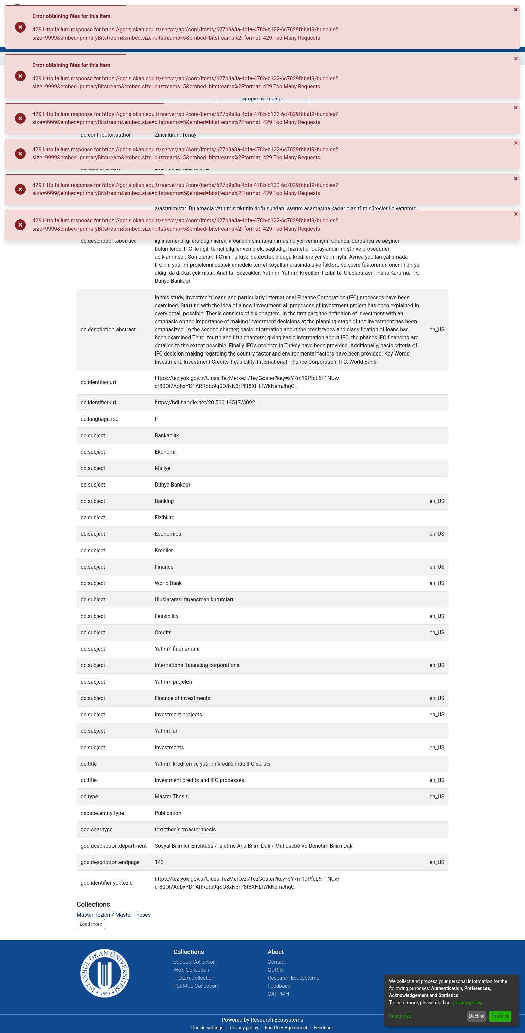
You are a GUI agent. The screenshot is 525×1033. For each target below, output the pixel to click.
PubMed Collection (196, 986)
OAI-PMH (278, 994)
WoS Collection (191, 970)
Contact (277, 962)
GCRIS (275, 970)
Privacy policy (244, 1027)
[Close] (516, 10)
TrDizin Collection (194, 978)
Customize (400, 1016)
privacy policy (467, 1002)
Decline (476, 1016)
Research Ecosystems (293, 978)
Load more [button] (91, 924)
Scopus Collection (195, 962)
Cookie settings (207, 1027)
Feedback (279, 986)
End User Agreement (286, 1027)
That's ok (500, 1016)
